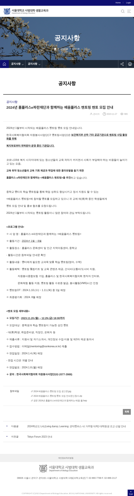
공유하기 (122, 64)
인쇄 (130, 64)
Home (118, 3)
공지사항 (64, 49)
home (4, 64)
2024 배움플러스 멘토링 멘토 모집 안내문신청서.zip (57, 396)
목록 (127, 411)
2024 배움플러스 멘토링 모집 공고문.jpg (52, 391)
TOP (131, 494)
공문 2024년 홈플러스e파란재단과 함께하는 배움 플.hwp (60, 400)
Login (128, 3)
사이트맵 (129, 11)
